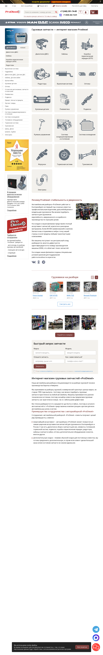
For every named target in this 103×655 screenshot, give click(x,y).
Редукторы (10, 65)
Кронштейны (9, 80)
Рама (6, 106)
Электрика (8, 135)
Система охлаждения (12, 117)
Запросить (40, 366)
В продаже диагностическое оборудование (14, 194)
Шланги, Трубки (10, 132)
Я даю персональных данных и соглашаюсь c (64, 371)
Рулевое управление (12, 109)
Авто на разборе (26, 6)
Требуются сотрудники (12, 236)
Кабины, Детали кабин (12, 78)
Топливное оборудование (14, 120)
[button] (96, 277)
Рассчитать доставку (79, 6)
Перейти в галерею (64, 335)
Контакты (94, 6)
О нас (14, 6)
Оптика (7, 86)
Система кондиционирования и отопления (15, 113)
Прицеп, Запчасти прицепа (14, 100)
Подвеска (8, 97)
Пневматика (9, 94)
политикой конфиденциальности (84, 371)
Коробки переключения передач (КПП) (14, 60)
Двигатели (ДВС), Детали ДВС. (15, 75)
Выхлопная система (11, 69)
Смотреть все (65, 304)
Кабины (8, 56)
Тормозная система (11, 123)
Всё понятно (82, 647)
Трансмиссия (9, 126)
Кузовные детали (11, 83)
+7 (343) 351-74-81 (68, 11)
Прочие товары (10, 103)
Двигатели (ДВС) (12, 52)
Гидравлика (9, 72)
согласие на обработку (46, 371)
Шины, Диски (9, 129)
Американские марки (97, 22)
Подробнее (11, 210)
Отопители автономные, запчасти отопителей (16, 90)
